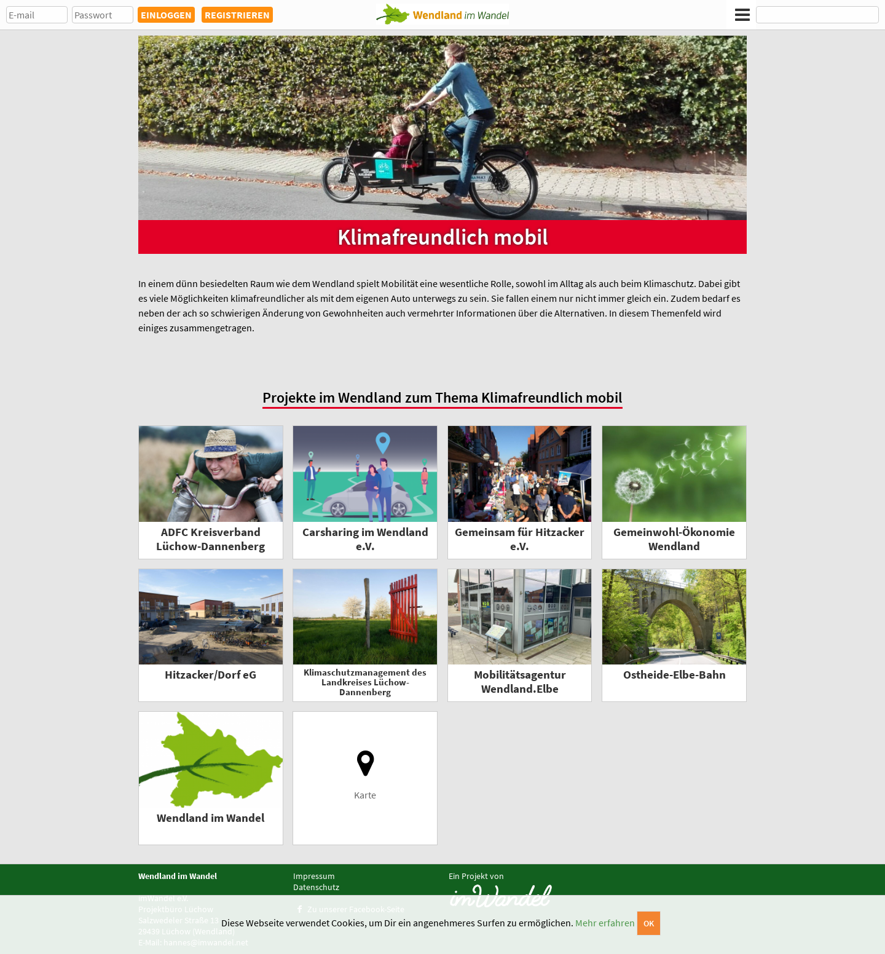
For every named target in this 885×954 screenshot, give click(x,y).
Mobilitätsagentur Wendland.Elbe (520, 682)
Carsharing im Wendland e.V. (365, 539)
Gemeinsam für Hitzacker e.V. (519, 539)
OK (648, 923)
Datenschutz (316, 887)
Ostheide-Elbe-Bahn (674, 675)
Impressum (314, 875)
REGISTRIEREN (237, 15)
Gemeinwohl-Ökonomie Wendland (674, 539)
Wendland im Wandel (210, 818)
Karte (365, 775)
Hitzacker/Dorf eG (210, 675)
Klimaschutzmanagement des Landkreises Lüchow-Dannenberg (365, 682)
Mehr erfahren (605, 923)
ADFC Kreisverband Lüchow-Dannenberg (210, 539)
